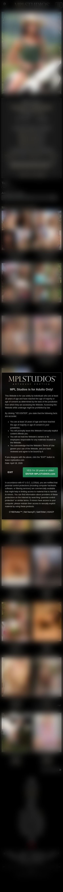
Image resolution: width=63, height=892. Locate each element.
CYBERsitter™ (15, 512)
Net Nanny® (29, 512)
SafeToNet (41, 512)
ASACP (50, 512)
